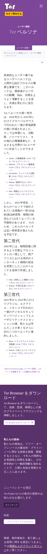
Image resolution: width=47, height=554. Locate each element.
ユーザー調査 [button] (23, 48)
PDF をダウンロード (21, 161)
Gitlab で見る (14, 167)
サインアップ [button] (11, 505)
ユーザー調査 (35, 53)
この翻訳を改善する (31, 371)
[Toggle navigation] (41, 6)
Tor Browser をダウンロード (19, 422)
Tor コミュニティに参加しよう (16, 53)
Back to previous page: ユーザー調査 (20, 368)
